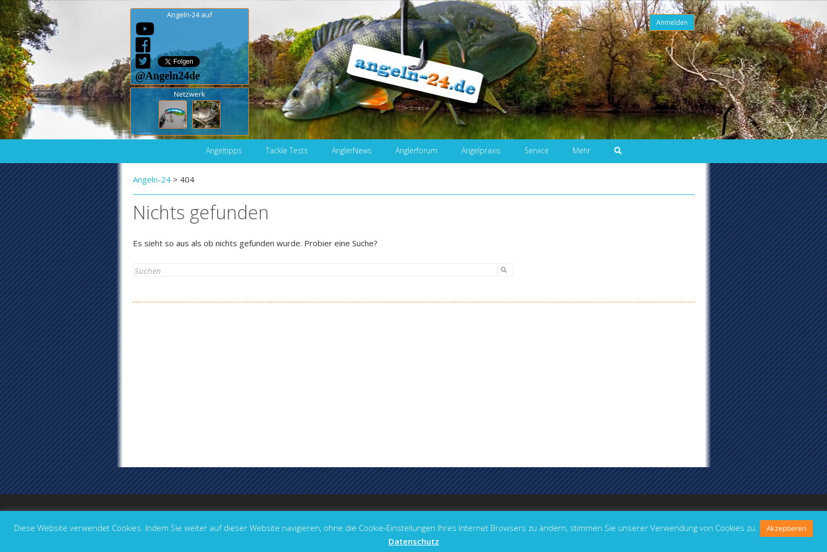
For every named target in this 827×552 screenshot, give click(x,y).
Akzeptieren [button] (786, 528)
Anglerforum (416, 150)
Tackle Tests (287, 150)
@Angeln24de (168, 75)
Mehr (581, 150)
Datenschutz (413, 541)
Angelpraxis (481, 150)
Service (537, 150)
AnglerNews (352, 150)
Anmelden (672, 22)
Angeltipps (224, 150)
